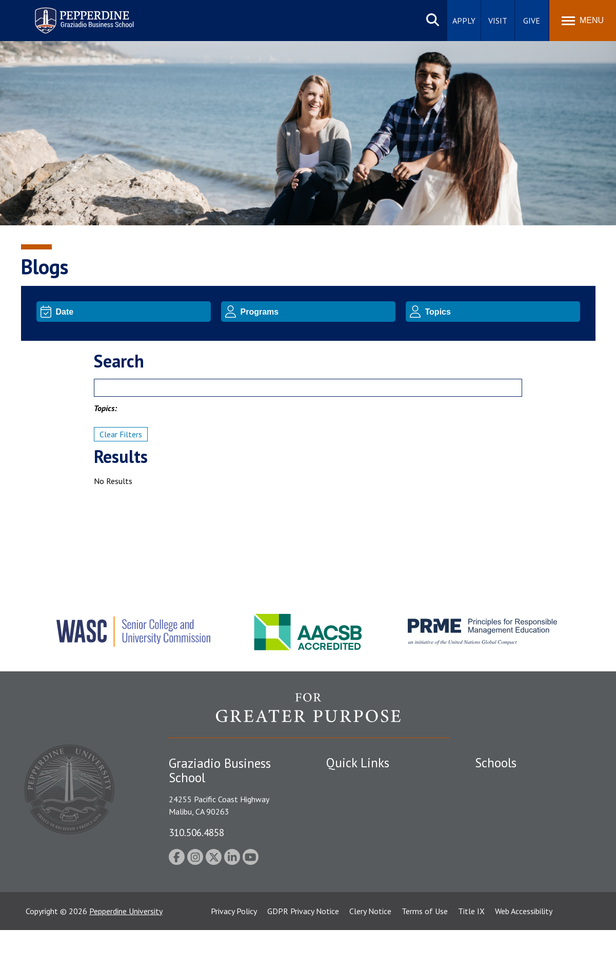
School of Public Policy (514, 864)
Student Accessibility (361, 818)
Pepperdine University (126, 948)
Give (531, 20)
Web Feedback (350, 907)
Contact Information (362, 871)
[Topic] (501, 311)
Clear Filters (121, 434)
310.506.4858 (196, 832)
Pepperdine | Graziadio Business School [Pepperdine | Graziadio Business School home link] (70, 14)
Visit (497, 20)
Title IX (471, 948)
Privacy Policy (234, 948)
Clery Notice (370, 948)
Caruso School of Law (513, 800)
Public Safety (349, 800)
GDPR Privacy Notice (303, 948)
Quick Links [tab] (357, 763)
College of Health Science (520, 882)
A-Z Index (342, 889)
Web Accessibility (523, 948)
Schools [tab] (495, 763)
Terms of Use (425, 948)
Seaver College (500, 782)
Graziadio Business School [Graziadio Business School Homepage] (519, 818)
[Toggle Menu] (582, 20)
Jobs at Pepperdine (358, 853)
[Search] (308, 388)
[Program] (316, 311)
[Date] (131, 311)
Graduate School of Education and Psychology (534, 841)
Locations (343, 782)
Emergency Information (366, 835)
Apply (463, 20)
